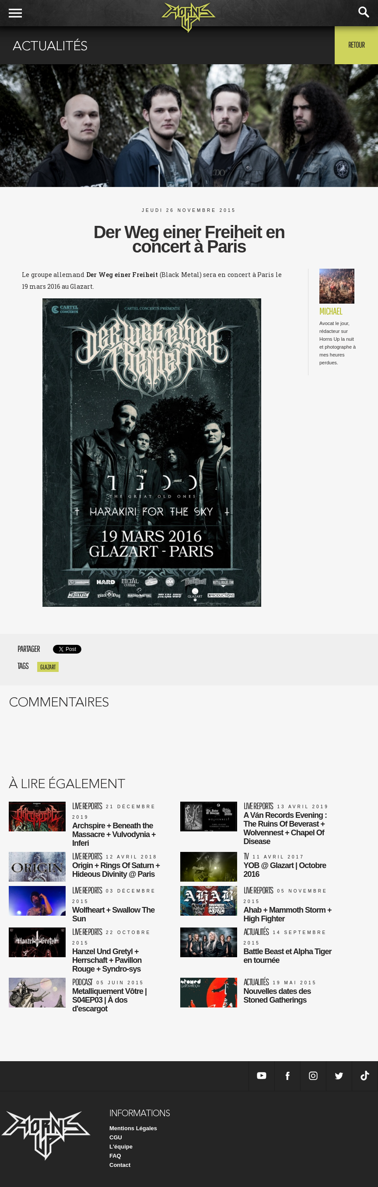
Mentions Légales (133, 1128)
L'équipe (121, 1146)
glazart (48, 667)
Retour (356, 44)
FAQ (115, 1155)
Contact (119, 1165)
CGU (115, 1137)
